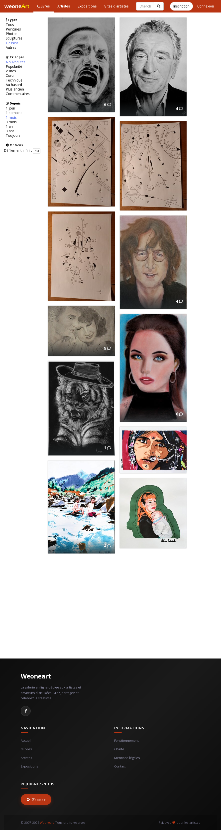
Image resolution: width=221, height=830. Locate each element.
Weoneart (36, 676)
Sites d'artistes (116, 6)
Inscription (181, 6)
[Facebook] (26, 711)
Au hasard (14, 84)
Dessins (12, 43)
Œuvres (43, 6)
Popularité (14, 66)
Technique (14, 80)
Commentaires (18, 94)
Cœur (10, 75)
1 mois (11, 117)
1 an (9, 126)
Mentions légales (127, 758)
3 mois (11, 122)
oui (36, 151)
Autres (11, 47)
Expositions (87, 6)
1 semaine (14, 112)
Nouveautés (15, 62)
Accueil (26, 740)
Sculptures (14, 38)
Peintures (13, 29)
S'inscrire (36, 799)
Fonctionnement (126, 740)
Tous (10, 24)
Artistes (63, 6)
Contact (119, 766)
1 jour (10, 108)
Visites (11, 71)
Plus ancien (15, 89)
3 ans (10, 131)
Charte (119, 749)
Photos (11, 34)
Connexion (205, 6)
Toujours (13, 135)
